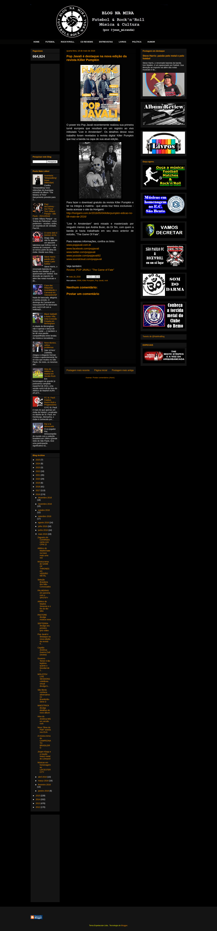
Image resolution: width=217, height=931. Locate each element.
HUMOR (151, 42)
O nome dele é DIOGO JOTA (50, 234)
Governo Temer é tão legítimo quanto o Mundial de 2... (44, 664)
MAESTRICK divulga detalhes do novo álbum (44, 709)
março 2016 (43, 781)
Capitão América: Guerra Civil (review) (44, 651)
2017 (38, 490)
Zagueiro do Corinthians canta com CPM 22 (44, 541)
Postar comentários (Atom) (103, 378)
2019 (38, 483)
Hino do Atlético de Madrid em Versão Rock (49, 372)
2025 (38, 460)
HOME (36, 42)
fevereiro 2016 (44, 784)
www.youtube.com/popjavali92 (84, 255)
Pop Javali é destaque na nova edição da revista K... (44, 639)
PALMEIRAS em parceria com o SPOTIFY (44, 594)
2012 (38, 807)
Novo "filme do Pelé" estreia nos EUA (44, 729)
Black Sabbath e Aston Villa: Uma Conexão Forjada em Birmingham (50, 319)
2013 (38, 803)
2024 (38, 463)
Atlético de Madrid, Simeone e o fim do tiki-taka (44, 606)
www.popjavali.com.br (79, 245)
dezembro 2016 (45, 497)
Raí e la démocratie (49, 425)
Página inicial (100, 370)
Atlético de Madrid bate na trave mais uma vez (44, 553)
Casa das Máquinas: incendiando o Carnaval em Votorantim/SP (50, 290)
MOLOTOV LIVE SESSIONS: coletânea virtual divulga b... (44, 680)
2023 (38, 467)
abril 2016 (42, 777)
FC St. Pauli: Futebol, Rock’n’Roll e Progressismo (50, 401)
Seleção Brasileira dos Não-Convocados (44, 583)
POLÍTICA (136, 42)
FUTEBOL (50, 42)
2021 (38, 475)
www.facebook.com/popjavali (83, 248)
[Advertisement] (45, 107)
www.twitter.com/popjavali (81, 252)
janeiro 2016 (43, 791)
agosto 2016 (43, 522)
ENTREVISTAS (106, 42)
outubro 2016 (44, 510)
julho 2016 (43, 526)
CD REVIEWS (87, 42)
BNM (79, 280)
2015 (38, 795)
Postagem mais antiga (123, 370)
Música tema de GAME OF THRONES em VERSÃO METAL (43, 569)
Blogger (124, 925)
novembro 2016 (45, 504)
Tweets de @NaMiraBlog (154, 336)
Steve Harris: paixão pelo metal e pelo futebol (50, 260)
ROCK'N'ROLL (67, 42)
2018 (38, 486)
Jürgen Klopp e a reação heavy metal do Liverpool (44, 755)
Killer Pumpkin (88, 280)
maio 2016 (43, 534)
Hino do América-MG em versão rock (44, 720)
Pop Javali (99, 280)
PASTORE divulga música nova (44, 617)
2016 (38, 494)
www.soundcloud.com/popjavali (84, 259)
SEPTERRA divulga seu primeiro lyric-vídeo (44, 627)
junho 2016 (43, 530)
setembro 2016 (44, 516)
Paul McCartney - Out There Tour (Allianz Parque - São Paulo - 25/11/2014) (44, 210)
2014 (38, 799)
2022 (38, 471)
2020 (38, 479)
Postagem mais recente (78, 370)
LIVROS (122, 42)
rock (106, 280)
